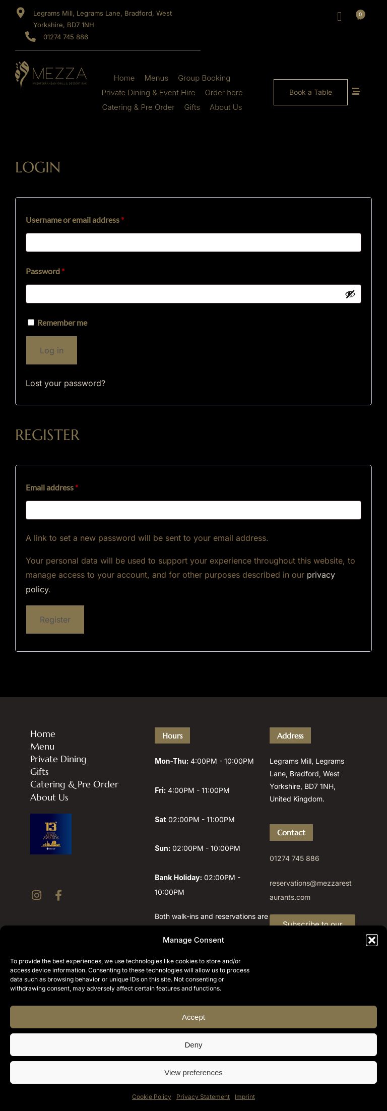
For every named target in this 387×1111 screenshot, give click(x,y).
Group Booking (204, 78)
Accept (193, 1017)
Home (124, 78)
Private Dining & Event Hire (148, 92)
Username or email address (90, 218)
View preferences (193, 1072)
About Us (226, 107)
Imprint (245, 1096)
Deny (193, 1044)
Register (55, 619)
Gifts (192, 107)
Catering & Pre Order (138, 107)
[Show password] (350, 293)
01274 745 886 (294, 858)
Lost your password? (65, 383)
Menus (157, 78)
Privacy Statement (203, 1096)
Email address (67, 485)
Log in (51, 350)
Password (61, 269)
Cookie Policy (151, 1096)
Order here (223, 92)
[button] (372, 940)
